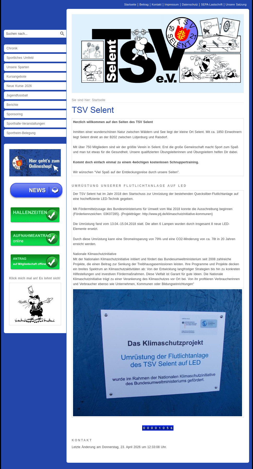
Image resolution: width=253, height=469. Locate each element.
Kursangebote (16, 76)
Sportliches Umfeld (20, 58)
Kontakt (156, 4)
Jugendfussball (17, 95)
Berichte (12, 105)
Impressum (172, 4)
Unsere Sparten (18, 67)
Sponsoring (15, 114)
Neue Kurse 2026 (19, 86)
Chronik (12, 48)
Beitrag (144, 4)
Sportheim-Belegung (21, 133)
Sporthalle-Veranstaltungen (26, 123)
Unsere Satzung (236, 4)
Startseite (130, 4)
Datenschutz (190, 4)
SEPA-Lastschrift (211, 4)
